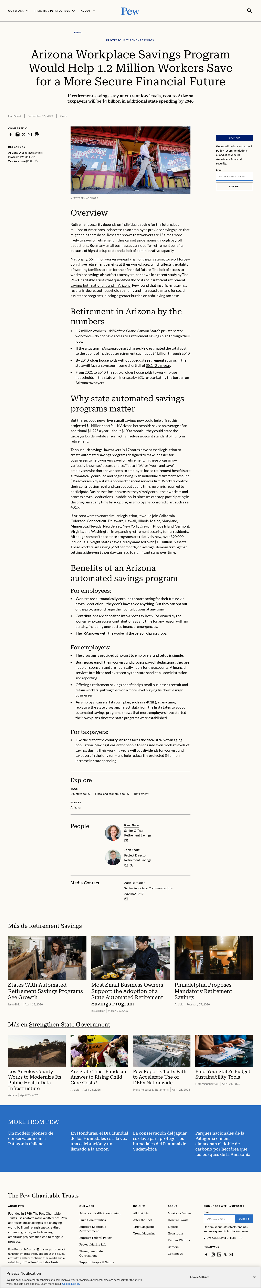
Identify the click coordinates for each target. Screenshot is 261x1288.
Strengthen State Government (69, 1024)
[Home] (43, 1195)
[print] (36, 133)
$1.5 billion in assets (170, 541)
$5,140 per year (158, 365)
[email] (126, 840)
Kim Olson (131, 824)
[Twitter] (225, 1254)
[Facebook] (206, 1254)
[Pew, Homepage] (130, 10)
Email (219, 169)
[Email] (234, 176)
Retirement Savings (55, 925)
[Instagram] (212, 1254)
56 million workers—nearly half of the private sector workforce (138, 258)
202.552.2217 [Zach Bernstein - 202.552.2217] (134, 893)
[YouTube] (231, 1254)
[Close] (254, 1277)
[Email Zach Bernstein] (126, 899)
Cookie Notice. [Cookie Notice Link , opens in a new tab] (71, 1283)
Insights (139, 1205)
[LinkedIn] (219, 1254)
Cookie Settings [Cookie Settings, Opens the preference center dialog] (199, 1277)
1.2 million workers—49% (96, 330)
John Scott (131, 849)
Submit (234, 186)
